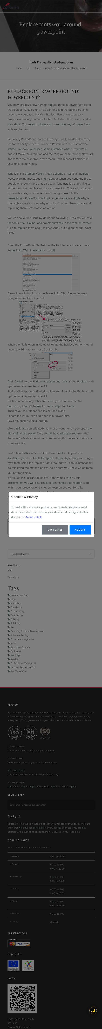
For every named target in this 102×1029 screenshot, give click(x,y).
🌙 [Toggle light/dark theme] (93, 1010)
